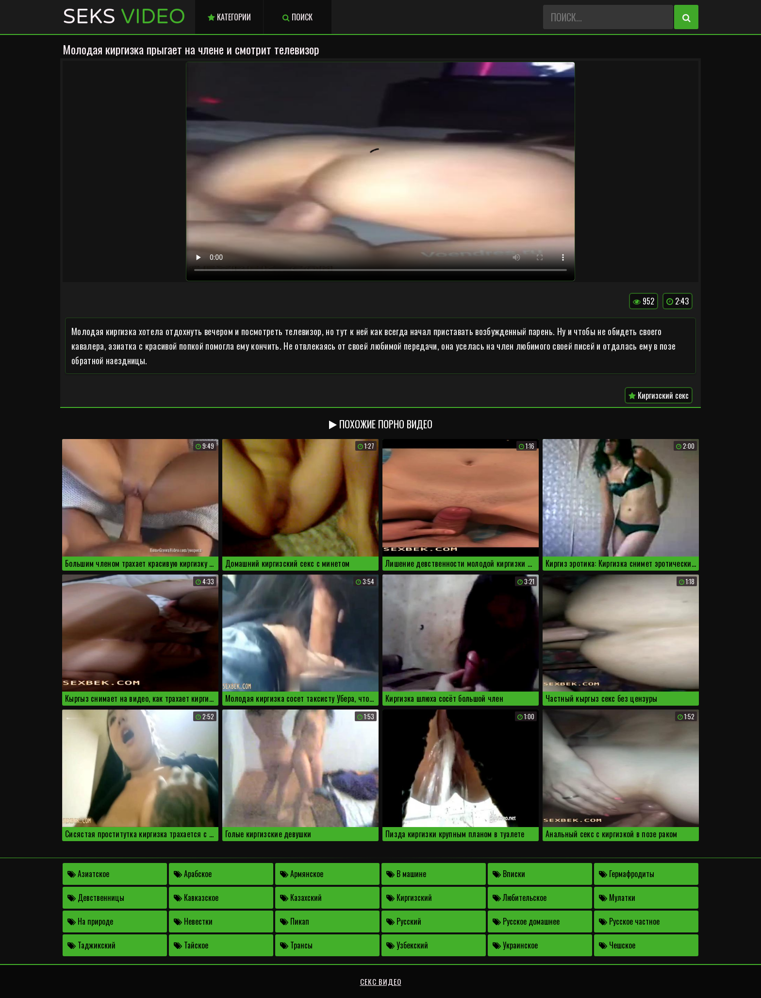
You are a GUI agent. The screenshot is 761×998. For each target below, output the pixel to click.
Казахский (301, 897)
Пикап (294, 921)
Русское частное (629, 921)
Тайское (191, 945)
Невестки (193, 921)
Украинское (515, 945)
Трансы (296, 945)
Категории (229, 17)
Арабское (193, 874)
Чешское (617, 945)
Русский (403, 921)
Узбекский (407, 945)
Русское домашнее (526, 921)
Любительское (519, 897)
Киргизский (409, 897)
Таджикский (91, 945)
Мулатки (617, 897)
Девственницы (95, 897)
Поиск (297, 17)
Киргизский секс (659, 395)
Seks (124, 16)
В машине (406, 874)
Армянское (301, 874)
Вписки (509, 874)
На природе (90, 921)
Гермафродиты (626, 874)
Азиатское (88, 874)
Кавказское (196, 897)
